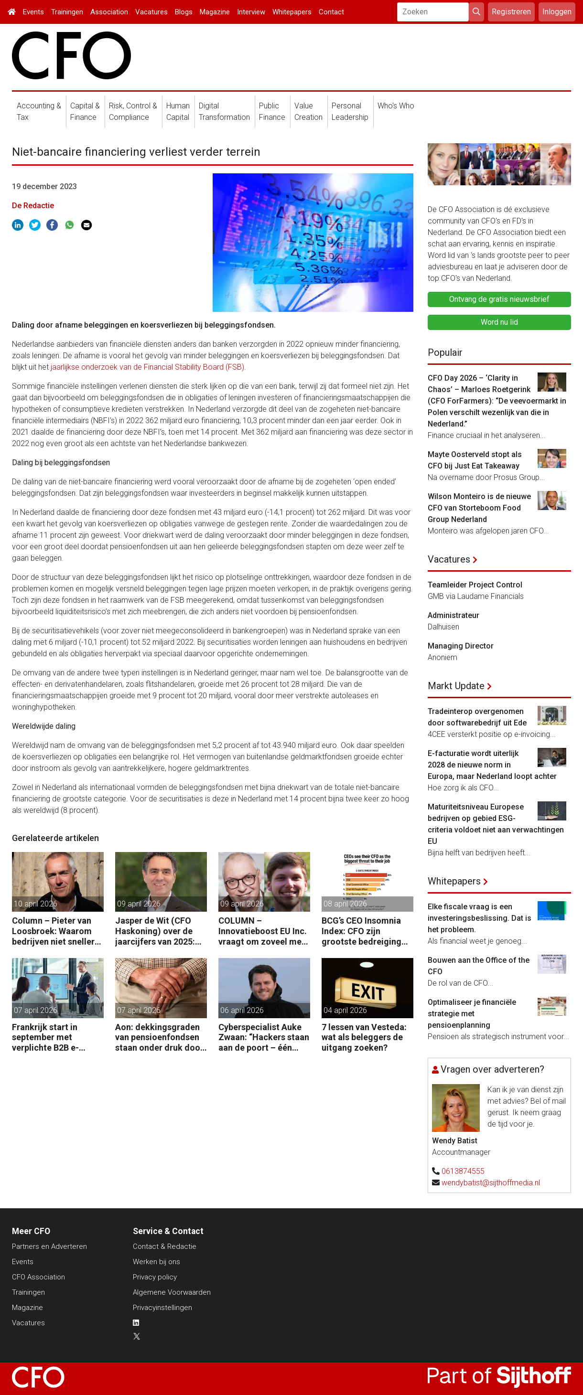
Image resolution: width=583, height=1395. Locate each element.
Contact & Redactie (164, 1246)
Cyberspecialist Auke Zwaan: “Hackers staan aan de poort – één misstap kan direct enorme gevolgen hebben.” (263, 1037)
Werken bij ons (156, 1261)
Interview (251, 12)
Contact (331, 12)
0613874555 (463, 1171)
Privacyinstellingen (162, 1307)
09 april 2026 (139, 903)
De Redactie (33, 205)
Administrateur (453, 615)
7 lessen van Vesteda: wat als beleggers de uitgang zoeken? (364, 1037)
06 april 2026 (242, 1010)
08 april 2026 (345, 903)
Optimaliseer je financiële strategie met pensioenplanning (472, 1014)
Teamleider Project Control (475, 584)
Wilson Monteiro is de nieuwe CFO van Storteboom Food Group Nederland (479, 508)
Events (33, 12)
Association (109, 12)
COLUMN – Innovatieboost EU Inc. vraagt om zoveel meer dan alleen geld (264, 931)
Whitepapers (292, 12)
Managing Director (461, 645)
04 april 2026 (345, 1010)
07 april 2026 (35, 1010)
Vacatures (151, 12)
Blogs (184, 12)
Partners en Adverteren (49, 1246)
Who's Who (396, 105)
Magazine (215, 12)
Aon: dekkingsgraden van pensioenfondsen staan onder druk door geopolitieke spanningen (159, 1037)
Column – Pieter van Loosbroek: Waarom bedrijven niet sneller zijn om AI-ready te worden (53, 931)
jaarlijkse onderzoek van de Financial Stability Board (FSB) (146, 367)
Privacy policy (155, 1277)
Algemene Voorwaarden (172, 1292)
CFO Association (38, 1277)
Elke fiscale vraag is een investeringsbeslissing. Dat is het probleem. (479, 918)
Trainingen (67, 12)
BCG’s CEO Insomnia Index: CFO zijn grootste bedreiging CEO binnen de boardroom (361, 931)
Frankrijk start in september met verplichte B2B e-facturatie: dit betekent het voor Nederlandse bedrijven (56, 1037)
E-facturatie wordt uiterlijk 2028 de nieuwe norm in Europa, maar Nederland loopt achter (492, 765)
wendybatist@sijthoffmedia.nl (491, 1182)
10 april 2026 (35, 903)
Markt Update (456, 686)
